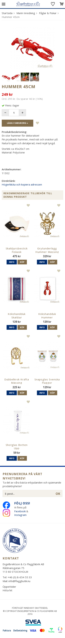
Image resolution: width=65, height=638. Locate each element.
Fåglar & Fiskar (48, 13)
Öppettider (9, 586)
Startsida (7, 13)
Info (11, 262)
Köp (22, 262)
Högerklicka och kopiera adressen (22, 184)
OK (58, 494)
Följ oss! (22, 503)
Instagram (20, 515)
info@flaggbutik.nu (19, 581)
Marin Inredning (25, 13)
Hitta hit (7, 590)
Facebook (20, 511)
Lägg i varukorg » (17, 123)
